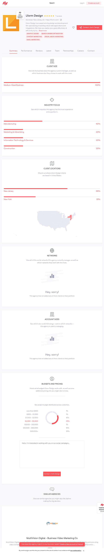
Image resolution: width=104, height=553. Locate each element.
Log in (82, 3)
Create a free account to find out (71, 544)
